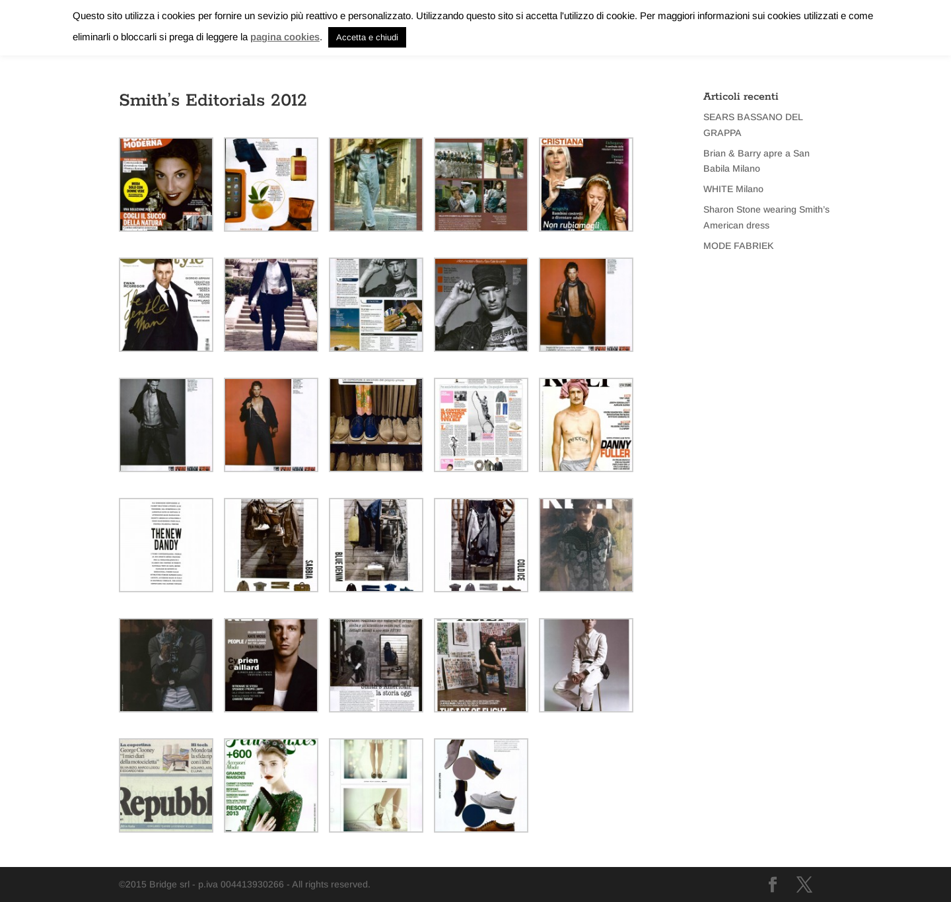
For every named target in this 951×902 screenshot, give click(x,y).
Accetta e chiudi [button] (367, 37)
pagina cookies (285, 36)
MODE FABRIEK (738, 245)
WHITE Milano (733, 189)
